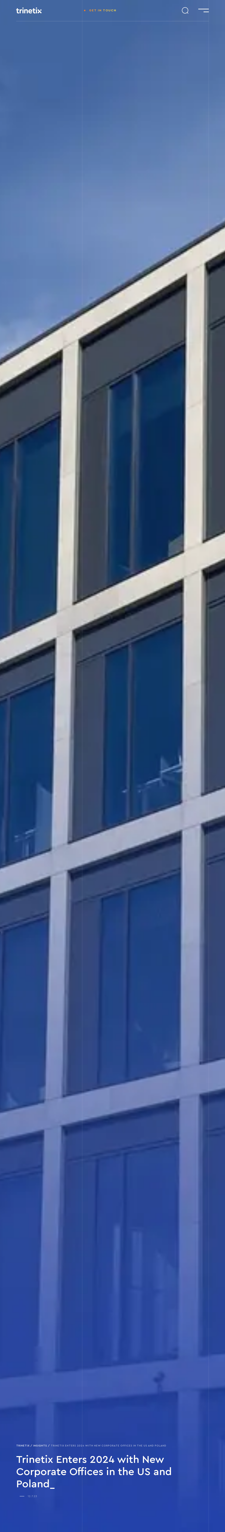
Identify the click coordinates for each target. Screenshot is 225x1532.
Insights (40, 1445)
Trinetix (23, 1445)
